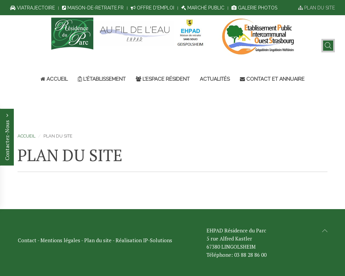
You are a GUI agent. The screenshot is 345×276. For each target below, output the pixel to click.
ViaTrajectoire (32, 7)
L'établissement (102, 79)
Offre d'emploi (152, 7)
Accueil (54, 79)
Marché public (202, 7)
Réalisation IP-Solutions (144, 240)
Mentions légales (60, 240)
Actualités (215, 79)
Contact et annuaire (272, 79)
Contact (27, 240)
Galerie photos (254, 7)
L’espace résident (163, 79)
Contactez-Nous (7, 137)
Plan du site (316, 7)
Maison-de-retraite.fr (93, 7)
